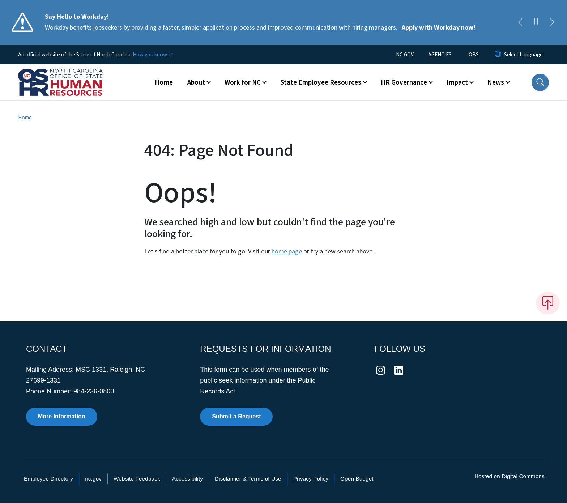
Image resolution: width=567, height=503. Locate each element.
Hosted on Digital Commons (509, 476)
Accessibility (187, 479)
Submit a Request (236, 416)
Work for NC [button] (243, 82)
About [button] (196, 82)
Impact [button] (457, 82)
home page (287, 251)
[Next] (552, 22)
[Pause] (536, 22)
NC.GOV (405, 55)
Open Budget (357, 479)
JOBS (472, 55)
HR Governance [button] (404, 82)
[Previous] (520, 22)
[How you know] (153, 54)
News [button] (495, 82)
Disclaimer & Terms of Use (248, 479)
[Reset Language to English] (498, 54)
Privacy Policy (310, 479)
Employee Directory (48, 479)
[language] (523, 54)
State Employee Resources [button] (320, 82)
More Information (61, 416)
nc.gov (93, 479)
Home (164, 82)
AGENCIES (440, 55)
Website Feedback (137, 479)
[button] (540, 82)
